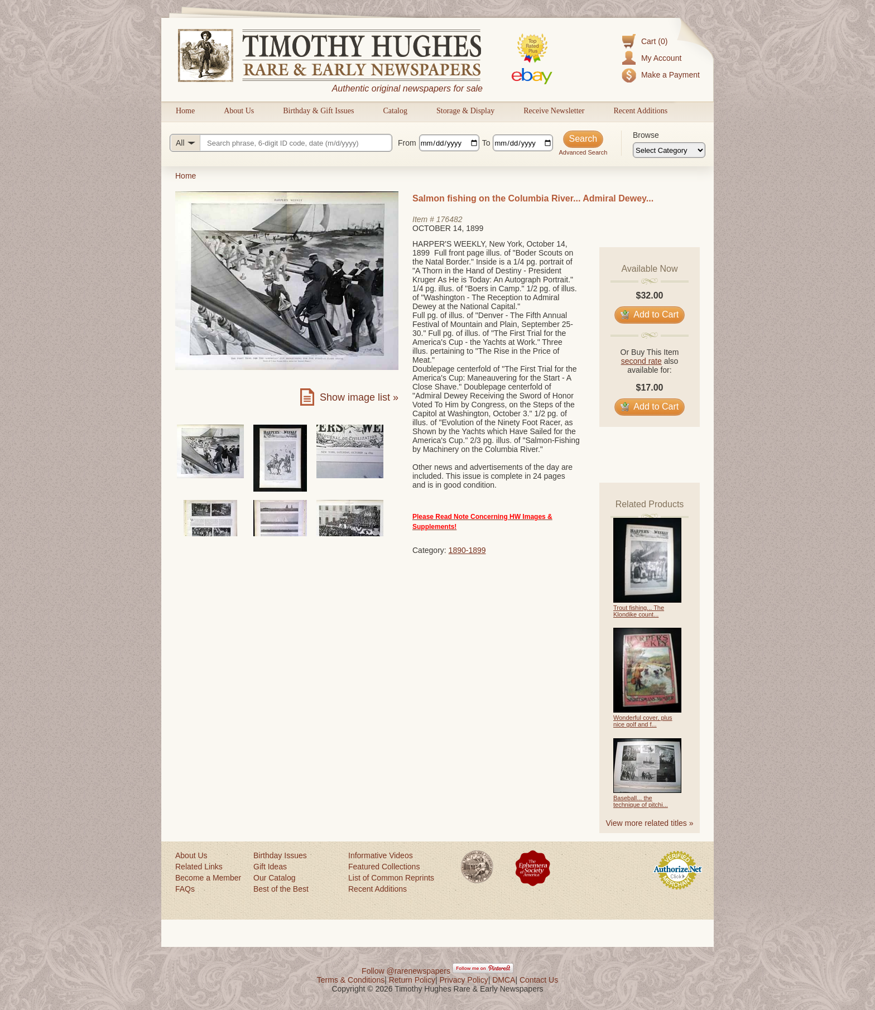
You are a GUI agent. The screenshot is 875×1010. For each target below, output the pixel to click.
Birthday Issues (280, 855)
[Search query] (281, 143)
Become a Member (208, 877)
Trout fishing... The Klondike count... (638, 611)
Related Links (199, 866)
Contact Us (539, 979)
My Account (661, 58)
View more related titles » (650, 823)
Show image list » (359, 397)
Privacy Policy (464, 979)
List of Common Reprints (391, 877)
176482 (449, 219)
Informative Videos (380, 855)
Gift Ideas (270, 866)
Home (185, 111)
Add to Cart (650, 314)
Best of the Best (281, 888)
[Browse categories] (669, 150)
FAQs (185, 888)
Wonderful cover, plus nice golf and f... (642, 721)
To (486, 142)
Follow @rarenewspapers (406, 970)
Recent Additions (640, 111)
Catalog (395, 111)
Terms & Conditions (350, 979)
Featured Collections (384, 866)
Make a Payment (670, 74)
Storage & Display (465, 111)
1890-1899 (467, 550)
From (407, 142)
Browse (646, 135)
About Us (239, 111)
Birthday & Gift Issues (318, 111)
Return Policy (412, 979)
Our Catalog (274, 877)
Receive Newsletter (553, 111)
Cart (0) (654, 41)
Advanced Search (583, 152)
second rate (641, 361)
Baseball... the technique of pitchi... (640, 801)
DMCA (503, 979)
